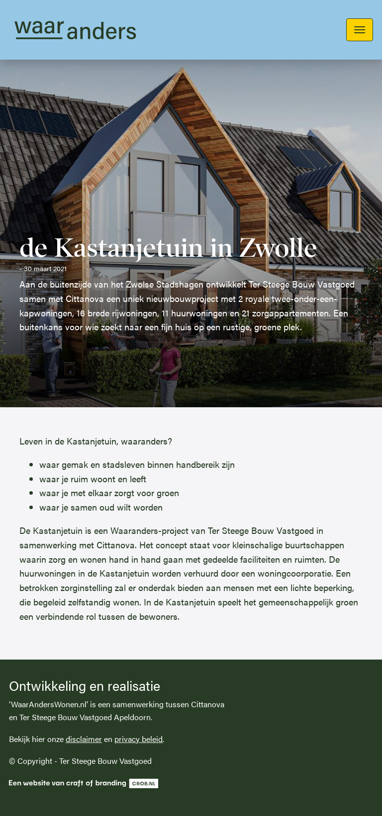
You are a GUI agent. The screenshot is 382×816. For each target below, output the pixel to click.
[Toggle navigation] (359, 29)
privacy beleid (138, 738)
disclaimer (84, 738)
